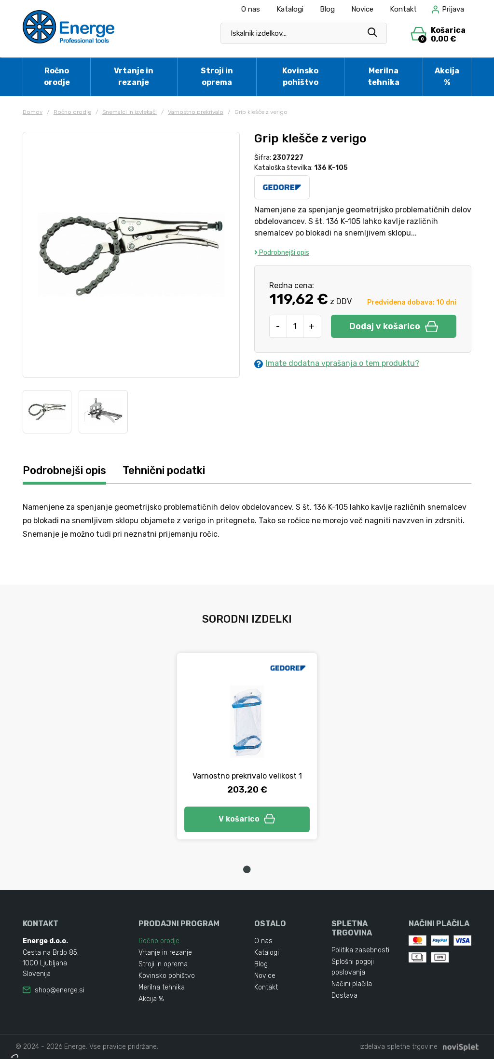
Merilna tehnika (383, 76)
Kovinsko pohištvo (300, 76)
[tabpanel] (247, 746)
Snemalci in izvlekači (129, 112)
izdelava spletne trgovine (398, 1047)
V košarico (247, 818)
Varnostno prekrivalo (195, 112)
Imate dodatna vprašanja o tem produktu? (336, 363)
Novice (362, 9)
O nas (250, 9)
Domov (32, 112)
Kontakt (403, 9)
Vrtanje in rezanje (133, 76)
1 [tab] (247, 869)
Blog (327, 9)
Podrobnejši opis (281, 253)
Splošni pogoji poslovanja (352, 967)
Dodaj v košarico (393, 326)
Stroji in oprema (217, 76)
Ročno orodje (57, 76)
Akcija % (447, 76)
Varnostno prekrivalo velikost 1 (247, 775)
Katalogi (289, 9)
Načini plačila (351, 984)
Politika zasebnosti (360, 950)
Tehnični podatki (164, 470)
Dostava (344, 995)
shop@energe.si (59, 990)
